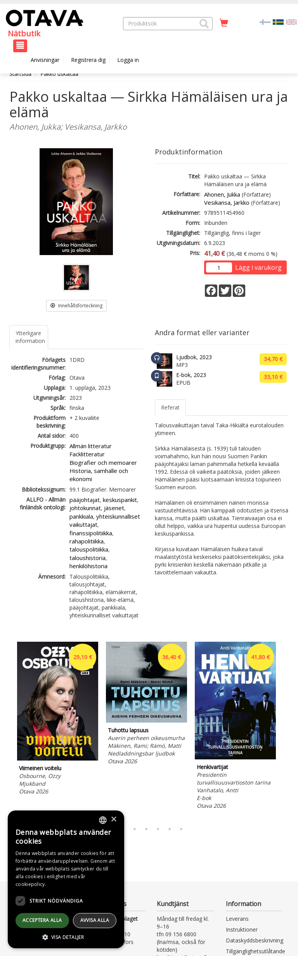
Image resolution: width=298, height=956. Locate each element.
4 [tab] (146, 829)
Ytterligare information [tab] (30, 336)
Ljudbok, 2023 (194, 357)
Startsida (20, 73)
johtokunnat (85, 508)
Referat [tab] (170, 407)
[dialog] (66, 879)
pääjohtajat (84, 500)
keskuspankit (120, 500)
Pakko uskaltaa (59, 73)
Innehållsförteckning (76, 305)
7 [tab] (181, 829)
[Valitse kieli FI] (265, 21)
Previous (7, 730)
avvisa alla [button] (94, 920)
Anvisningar (45, 59)
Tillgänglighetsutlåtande (255, 951)
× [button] (113, 819)
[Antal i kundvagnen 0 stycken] (224, 23)
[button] (204, 23)
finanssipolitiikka (90, 533)
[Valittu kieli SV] (278, 21)
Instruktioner (242, 929)
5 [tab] (158, 829)
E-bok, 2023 (191, 375)
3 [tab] (135, 829)
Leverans (237, 918)
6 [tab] (169, 829)
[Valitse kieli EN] (291, 21)
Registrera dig (88, 59)
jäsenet (114, 508)
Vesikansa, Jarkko (226, 202)
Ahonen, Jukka (222, 194)
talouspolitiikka (88, 549)
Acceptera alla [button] (42, 920)
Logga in (128, 59)
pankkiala (81, 516)
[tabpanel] (57, 719)
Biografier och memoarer (103, 462)
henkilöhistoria (88, 566)
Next (285, 730)
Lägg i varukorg (258, 267)
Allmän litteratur (90, 446)
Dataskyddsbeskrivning (254, 940)
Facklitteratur (87, 454)
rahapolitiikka (86, 541)
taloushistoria (87, 558)
